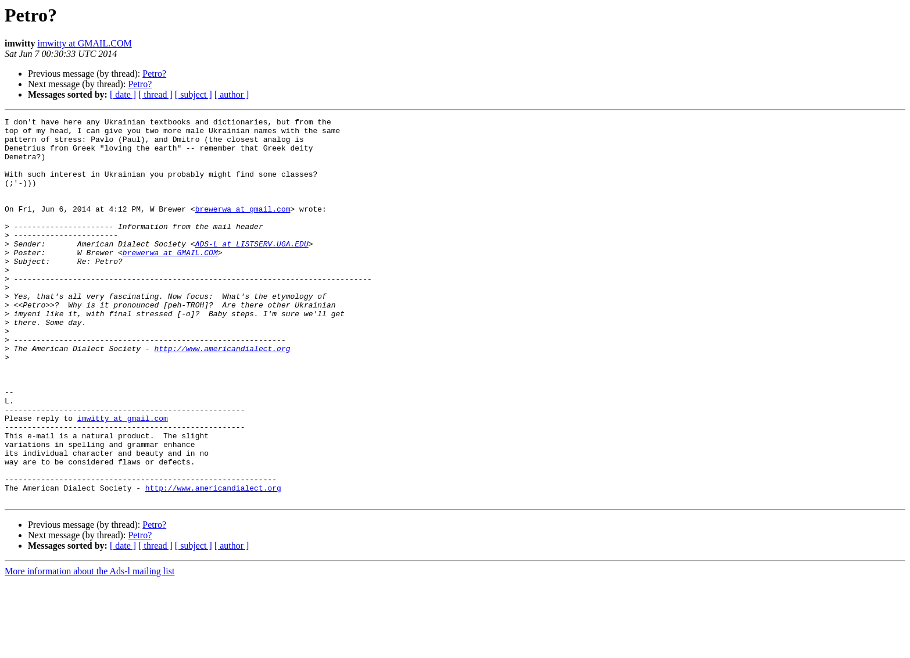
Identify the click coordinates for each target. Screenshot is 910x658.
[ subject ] (193, 94)
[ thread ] (155, 94)
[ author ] (231, 94)
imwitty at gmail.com (122, 479)
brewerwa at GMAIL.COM (170, 280)
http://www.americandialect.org (222, 395)
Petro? (154, 73)
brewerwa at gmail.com (243, 228)
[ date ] (123, 94)
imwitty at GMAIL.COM (84, 43)
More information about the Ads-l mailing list (89, 648)
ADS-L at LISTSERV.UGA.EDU (252, 269)
